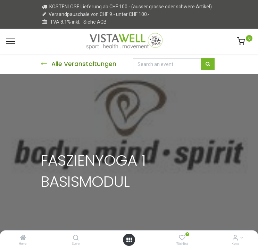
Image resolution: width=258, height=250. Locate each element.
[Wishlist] (182, 238)
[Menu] (11, 41)
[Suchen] (208, 64)
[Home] (23, 238)
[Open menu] (129, 240)
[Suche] (76, 238)
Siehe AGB (95, 22)
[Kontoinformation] (235, 238)
